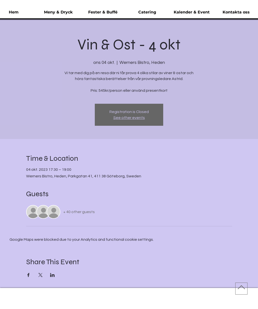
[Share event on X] (40, 275)
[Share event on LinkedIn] (52, 275)
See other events (129, 118)
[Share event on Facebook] (28, 275)
